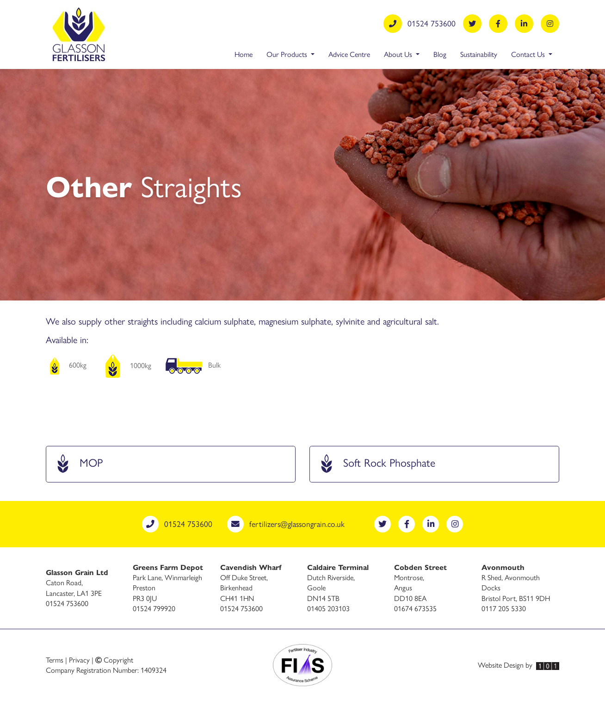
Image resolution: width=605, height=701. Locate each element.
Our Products (287, 54)
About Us (399, 54)
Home (244, 54)
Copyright (114, 659)
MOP (78, 465)
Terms (54, 659)
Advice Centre (349, 54)
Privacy (79, 659)
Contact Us (529, 54)
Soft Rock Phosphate (376, 465)
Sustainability (478, 54)
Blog (439, 54)
